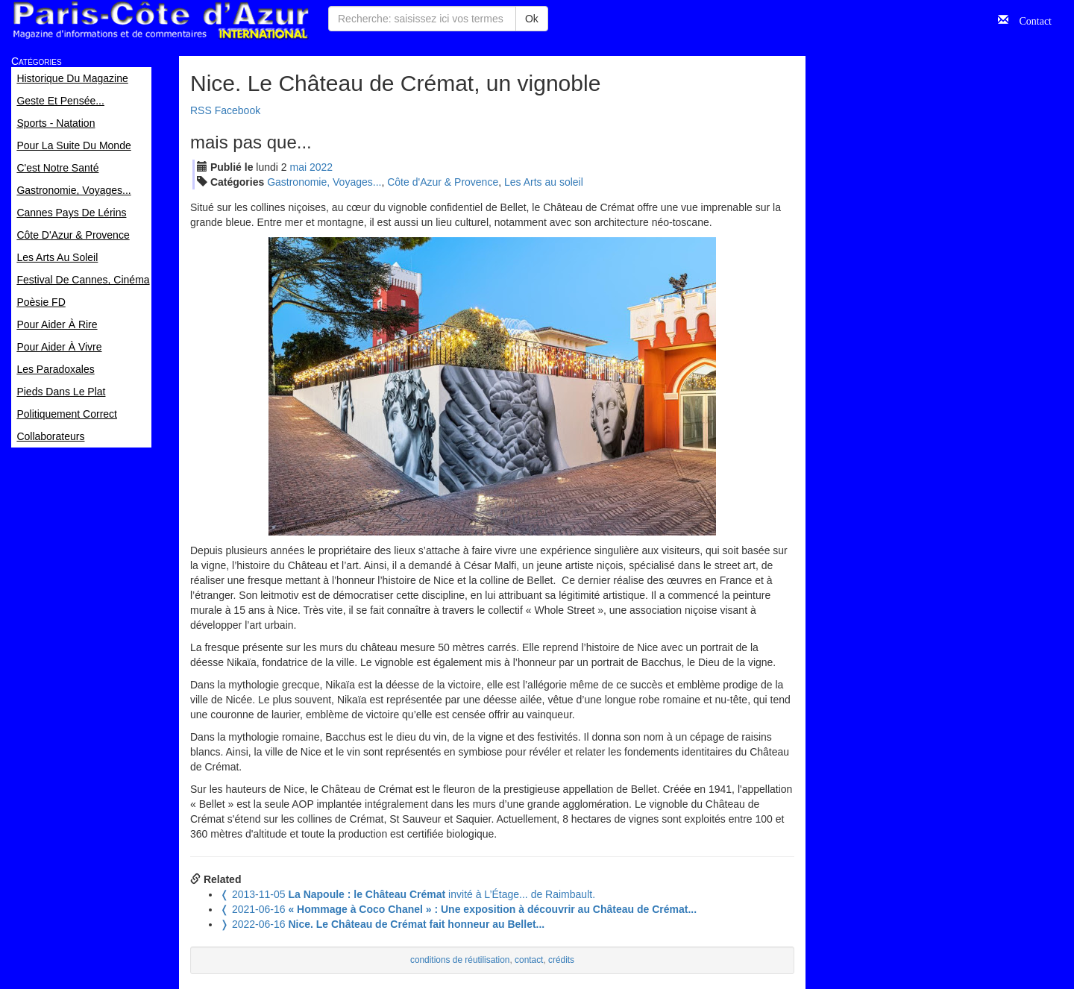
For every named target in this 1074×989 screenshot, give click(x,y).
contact (529, 960)
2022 (321, 167)
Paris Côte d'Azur (160, 20)
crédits (561, 960)
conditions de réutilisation (460, 960)
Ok (531, 19)
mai (298, 167)
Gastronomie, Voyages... (324, 182)
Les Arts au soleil (543, 182)
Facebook (237, 110)
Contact (1030, 19)
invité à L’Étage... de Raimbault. (407, 894)
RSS (201, 110)
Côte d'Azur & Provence (442, 182)
